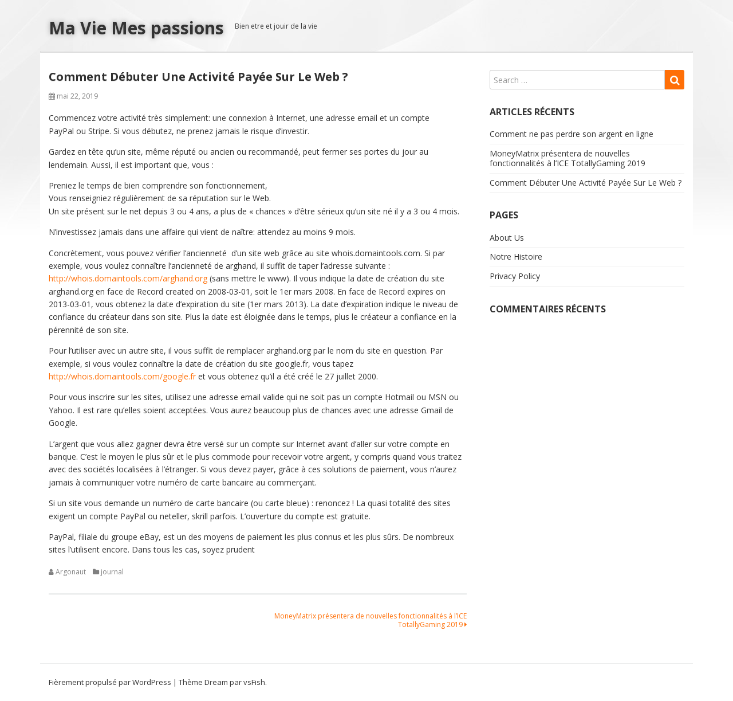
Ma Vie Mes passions (136, 28)
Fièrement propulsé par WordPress (110, 682)
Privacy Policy (515, 276)
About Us (507, 237)
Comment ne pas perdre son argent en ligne (571, 133)
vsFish (254, 682)
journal (112, 572)
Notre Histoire (516, 256)
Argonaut (71, 572)
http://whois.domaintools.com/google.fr (122, 376)
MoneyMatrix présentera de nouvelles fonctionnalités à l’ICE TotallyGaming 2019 (370, 620)
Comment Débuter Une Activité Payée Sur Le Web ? (585, 182)
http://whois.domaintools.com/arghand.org (128, 278)
